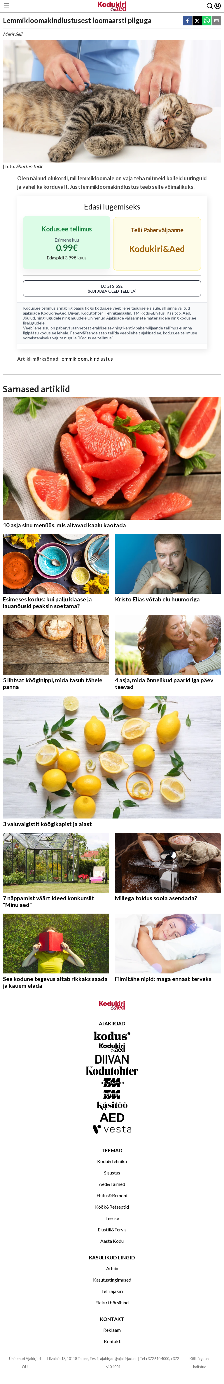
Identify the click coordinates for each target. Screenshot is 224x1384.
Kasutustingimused (112, 1279)
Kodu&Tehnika (112, 1161)
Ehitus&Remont (112, 1195)
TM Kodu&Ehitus (149, 312)
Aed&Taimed (112, 1184)
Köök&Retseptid (112, 1207)
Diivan (73, 312)
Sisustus (112, 1172)
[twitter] (197, 21)
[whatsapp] (206, 21)
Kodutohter (92, 312)
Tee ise (112, 1218)
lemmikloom (74, 359)
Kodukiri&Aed (53, 312)
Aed (186, 312)
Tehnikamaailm (117, 312)
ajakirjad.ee (151, 332)
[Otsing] (209, 6)
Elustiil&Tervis (112, 1229)
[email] (216, 21)
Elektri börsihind (112, 1302)
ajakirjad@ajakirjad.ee (118, 1358)
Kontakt (112, 1341)
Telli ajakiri (112, 1291)
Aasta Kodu (112, 1241)
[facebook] (187, 21)
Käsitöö (174, 312)
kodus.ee (103, 308)
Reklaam (112, 1330)
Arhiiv (112, 1268)
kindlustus (101, 359)
